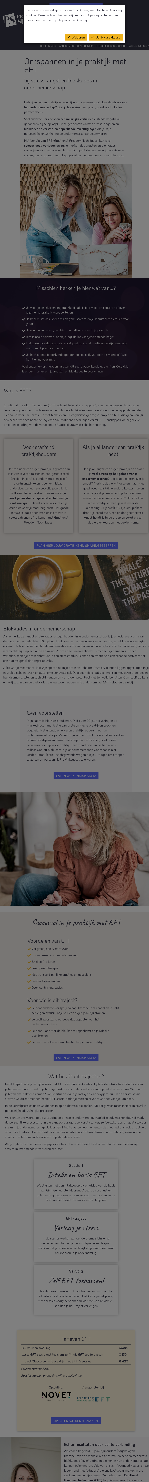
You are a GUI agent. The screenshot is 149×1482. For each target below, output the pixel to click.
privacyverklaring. (75, 20)
